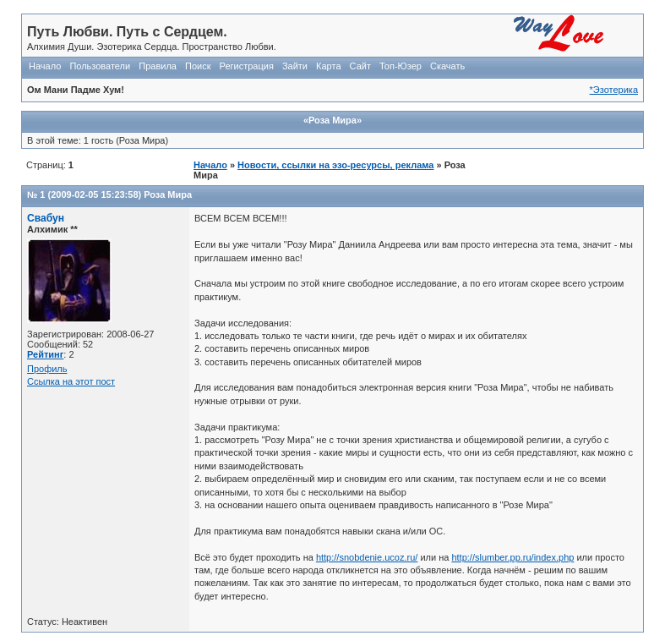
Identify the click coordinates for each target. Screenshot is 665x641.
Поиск (197, 66)
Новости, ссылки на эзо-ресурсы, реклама (335, 165)
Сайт (360, 66)
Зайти (295, 66)
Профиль (47, 369)
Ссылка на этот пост (71, 381)
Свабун (45, 218)
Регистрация (247, 66)
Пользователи (99, 66)
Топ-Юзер (400, 66)
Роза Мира (168, 194)
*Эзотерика (614, 90)
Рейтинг (45, 354)
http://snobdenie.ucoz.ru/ (366, 557)
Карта (328, 66)
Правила (158, 66)
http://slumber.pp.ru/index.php (512, 557)
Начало (45, 66)
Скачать (447, 66)
